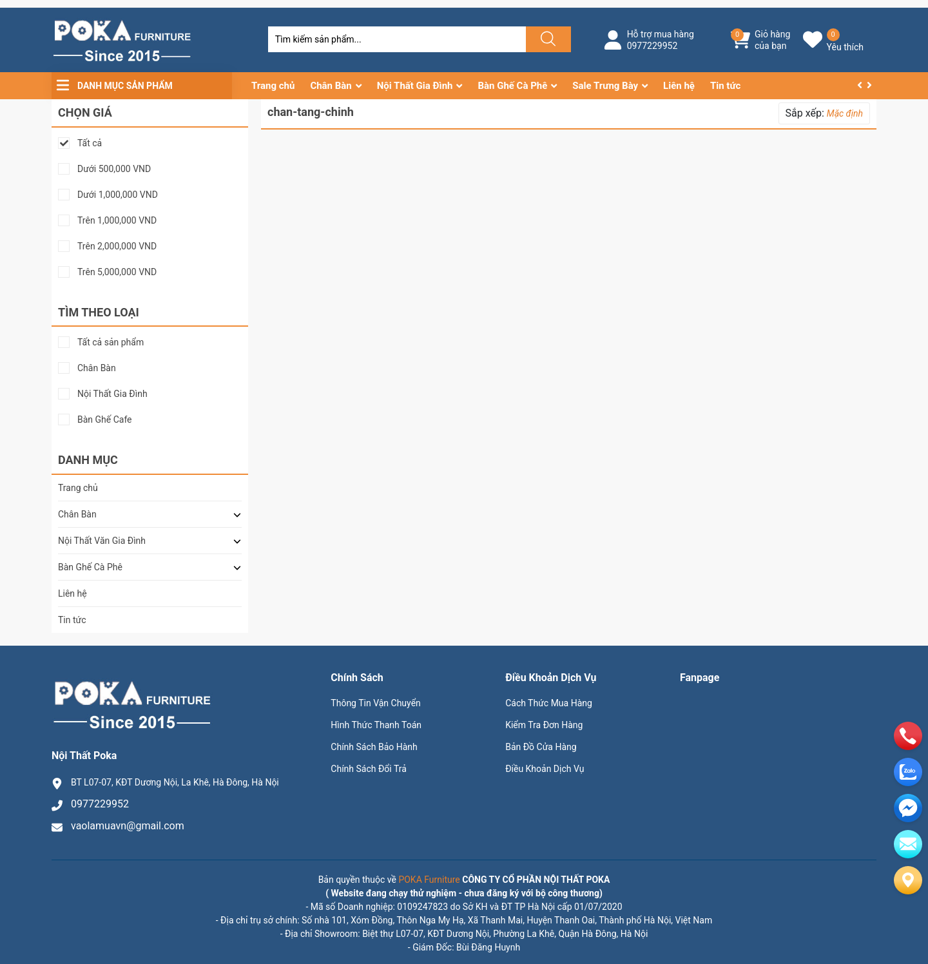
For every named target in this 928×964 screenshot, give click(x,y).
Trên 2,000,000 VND (117, 246)
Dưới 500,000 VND (114, 169)
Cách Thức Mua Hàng (548, 703)
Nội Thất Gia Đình (415, 86)
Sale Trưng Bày (605, 86)
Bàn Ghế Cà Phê (512, 86)
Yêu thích (845, 47)
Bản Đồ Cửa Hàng (540, 747)
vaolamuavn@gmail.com (127, 826)
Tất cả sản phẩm (110, 342)
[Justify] (546, 39)
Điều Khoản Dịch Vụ (544, 769)
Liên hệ (679, 86)
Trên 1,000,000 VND (117, 221)
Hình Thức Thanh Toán (376, 725)
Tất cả (89, 143)
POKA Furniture (428, 879)
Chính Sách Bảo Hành (374, 747)
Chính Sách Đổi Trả (369, 769)
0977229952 (652, 46)
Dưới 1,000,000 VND (117, 195)
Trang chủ (273, 86)
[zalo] (908, 772)
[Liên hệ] (908, 880)
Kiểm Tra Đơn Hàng (544, 725)
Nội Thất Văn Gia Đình (102, 540)
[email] (908, 808)
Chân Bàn (330, 86)
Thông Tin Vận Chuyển (375, 703)
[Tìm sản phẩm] (397, 39)
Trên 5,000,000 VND (117, 272)
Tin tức (725, 86)
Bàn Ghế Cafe (104, 420)
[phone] (908, 736)
